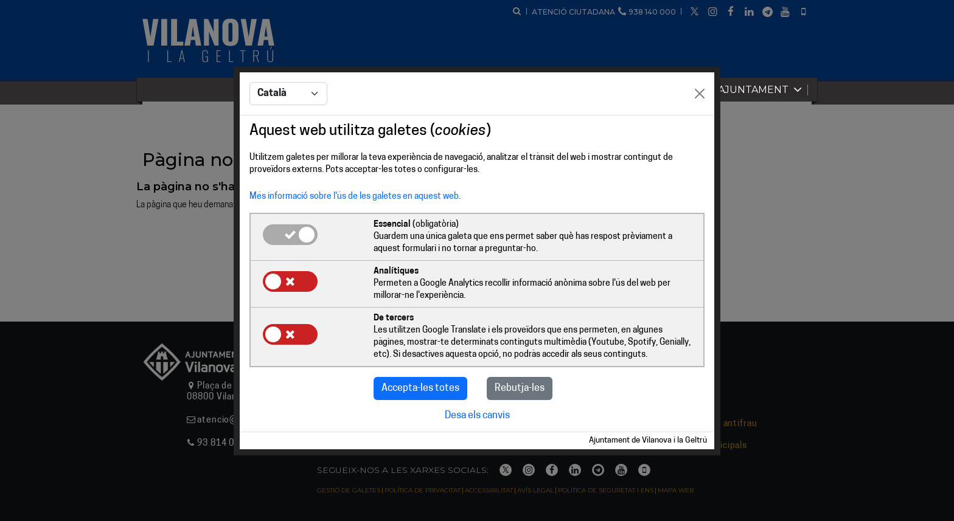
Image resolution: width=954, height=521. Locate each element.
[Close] (699, 93)
